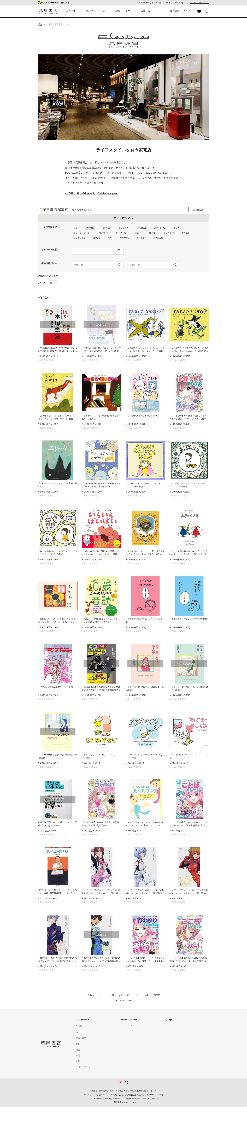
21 (120, 995)
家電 (78, 1055)
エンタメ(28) (79, 238)
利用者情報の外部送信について (134, 1084)
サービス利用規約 (128, 1044)
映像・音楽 (81, 1038)
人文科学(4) (102, 233)
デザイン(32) (160, 228)
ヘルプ (123, 1032)
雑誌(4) (137, 233)
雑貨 (78, 1050)
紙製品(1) (158, 238)
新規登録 (175, 11)
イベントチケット (84, 1067)
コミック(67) (124, 228)
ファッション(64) (81, 233)
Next (157, 995)
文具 (78, 1044)
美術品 (79, 1026)
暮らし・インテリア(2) (118, 238)
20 (112, 995)
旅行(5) (185, 233)
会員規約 (124, 1055)
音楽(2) (96, 238)
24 (146, 995)
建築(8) (176, 228)
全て (75, 228)
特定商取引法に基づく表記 (132, 1061)
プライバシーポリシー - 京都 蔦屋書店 (138, 1079)
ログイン (188, 11)
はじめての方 (126, 1026)
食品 (78, 1061)
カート (199, 13)
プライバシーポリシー (130, 1073)
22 (128, 995)
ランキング (104, 11)
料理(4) (152, 233)
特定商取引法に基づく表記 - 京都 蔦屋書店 (140, 1067)
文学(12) (106, 228)
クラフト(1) (121, 233)
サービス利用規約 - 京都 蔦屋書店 (136, 1050)
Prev (91, 995)
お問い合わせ (126, 1038)
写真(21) (142, 228)
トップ (40, 24)
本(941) (90, 228)
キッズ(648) (168, 233)
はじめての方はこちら (199, 3)
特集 (117, 11)
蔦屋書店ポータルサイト (176, 1026)
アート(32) (141, 238)
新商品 (89, 11)
